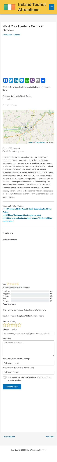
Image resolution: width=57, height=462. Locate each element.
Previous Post (8, 437)
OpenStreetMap (40, 142)
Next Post (50, 437)
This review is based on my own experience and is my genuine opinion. (29, 378)
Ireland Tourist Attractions (32, 7)
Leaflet (30, 142)
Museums (8, 35)
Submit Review (12, 387)
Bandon (17, 35)
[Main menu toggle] (51, 7)
